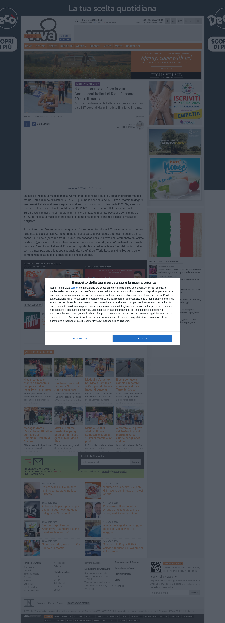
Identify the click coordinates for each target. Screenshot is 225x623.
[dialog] (112, 311)
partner (74, 287)
